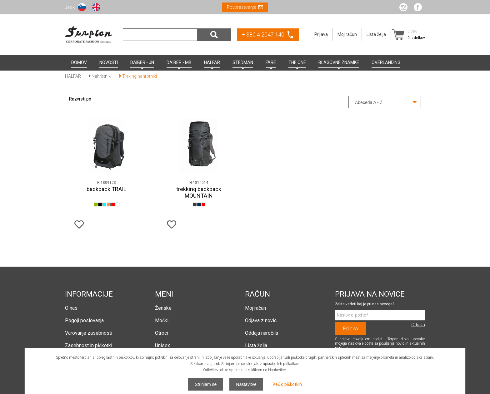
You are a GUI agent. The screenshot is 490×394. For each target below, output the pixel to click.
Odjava (418, 324)
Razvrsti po (80, 98)
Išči (214, 34)
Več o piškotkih (287, 384)
